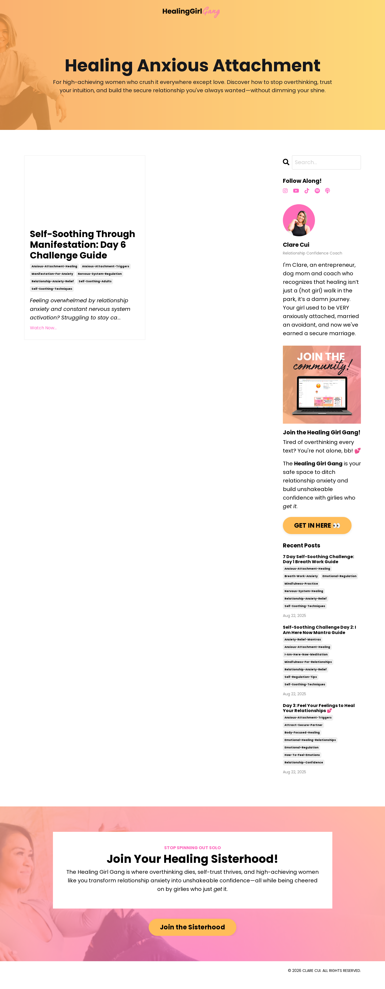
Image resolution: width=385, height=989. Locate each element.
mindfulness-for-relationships (308, 671)
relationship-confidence (303, 771)
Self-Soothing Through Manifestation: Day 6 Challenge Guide (81, 261)
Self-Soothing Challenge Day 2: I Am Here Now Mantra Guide (319, 639)
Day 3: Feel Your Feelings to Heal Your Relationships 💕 (319, 717)
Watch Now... (43, 350)
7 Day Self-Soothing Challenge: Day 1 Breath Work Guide (318, 568)
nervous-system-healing (303, 600)
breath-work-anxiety (301, 585)
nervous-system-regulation (100, 297)
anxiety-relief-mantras (302, 648)
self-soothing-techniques (52, 312)
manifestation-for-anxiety (52, 297)
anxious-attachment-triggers (105, 289)
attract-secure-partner (303, 734)
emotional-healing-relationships (310, 749)
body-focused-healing (302, 741)
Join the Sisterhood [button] (192, 936)
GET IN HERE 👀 (318, 534)
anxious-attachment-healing (54, 289)
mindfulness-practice (301, 593)
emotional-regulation (339, 585)
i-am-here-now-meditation (306, 663)
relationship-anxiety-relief (53, 304)
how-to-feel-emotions (302, 764)
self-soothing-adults (95, 304)
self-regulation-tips (300, 686)
